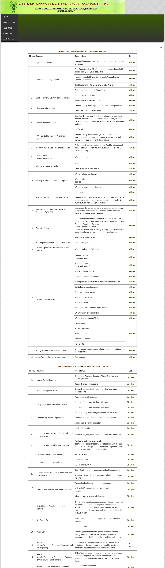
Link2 (130, 546)
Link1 (130, 544)
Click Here (131, 63)
